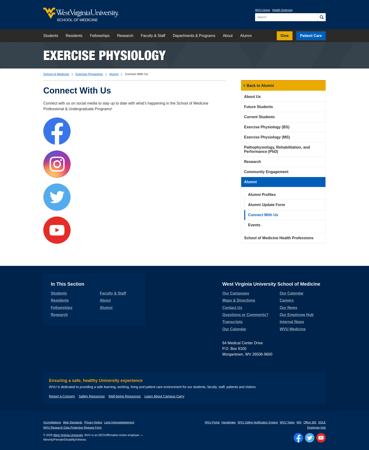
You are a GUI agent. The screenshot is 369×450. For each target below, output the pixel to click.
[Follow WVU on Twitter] (309, 437)
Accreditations (52, 422)
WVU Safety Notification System (258, 422)
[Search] (321, 17)
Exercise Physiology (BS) (266, 127)
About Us (252, 97)
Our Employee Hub (296, 315)
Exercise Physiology (104, 55)
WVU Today (287, 422)
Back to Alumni (260, 86)
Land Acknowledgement (119, 422)
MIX (299, 422)
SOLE (322, 422)
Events (254, 225)
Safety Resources (92, 396)
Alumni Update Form (266, 205)
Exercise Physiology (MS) (267, 137)
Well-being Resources (124, 396)
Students (50, 36)
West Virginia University (68, 435)
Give (285, 36)
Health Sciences (282, 10)
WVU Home (262, 10)
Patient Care (311, 36)
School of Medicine (56, 74)
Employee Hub (316, 427)
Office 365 (310, 422)
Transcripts (232, 322)
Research (125, 36)
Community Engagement (266, 172)
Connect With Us (263, 215)
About (228, 36)
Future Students (258, 107)
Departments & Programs (194, 36)
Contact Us (232, 308)
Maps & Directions (238, 300)
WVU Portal (212, 422)
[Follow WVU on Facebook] (298, 437)
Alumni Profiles (262, 195)
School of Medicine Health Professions (278, 238)
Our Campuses (235, 293)
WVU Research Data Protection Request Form (72, 427)
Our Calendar (234, 329)
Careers (287, 300)
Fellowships (100, 36)
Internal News (292, 322)
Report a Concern (62, 396)
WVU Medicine (292, 329)
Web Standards (72, 422)
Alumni (246, 36)
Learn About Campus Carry (164, 396)
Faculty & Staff (153, 36)
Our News (288, 308)
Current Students (259, 117)
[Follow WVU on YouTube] (321, 437)
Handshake (228, 422)
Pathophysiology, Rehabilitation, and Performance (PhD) (277, 149)
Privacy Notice (93, 422)
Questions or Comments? (245, 315)
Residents (74, 36)
